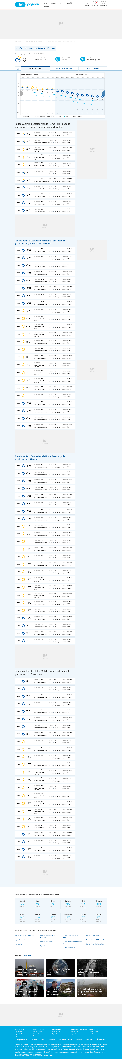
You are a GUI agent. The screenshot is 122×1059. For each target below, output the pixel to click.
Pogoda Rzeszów (56, 1034)
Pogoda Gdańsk (56, 1029)
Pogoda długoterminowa (64, 68)
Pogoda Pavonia (44, 946)
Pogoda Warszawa (94, 1034)
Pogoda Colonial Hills (69, 948)
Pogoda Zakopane (38, 1036)
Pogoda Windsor (19, 944)
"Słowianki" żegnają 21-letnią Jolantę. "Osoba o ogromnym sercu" (89, 972)
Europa (53, 3)
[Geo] (53, 48)
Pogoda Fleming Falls (20, 940)
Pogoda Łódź (74, 1031)
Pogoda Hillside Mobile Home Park (24, 935)
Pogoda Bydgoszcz (38, 1029)
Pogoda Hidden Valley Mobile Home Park (71, 936)
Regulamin (79, 1039)
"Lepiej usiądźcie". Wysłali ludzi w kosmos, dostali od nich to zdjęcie (59, 972)
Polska (45, 3)
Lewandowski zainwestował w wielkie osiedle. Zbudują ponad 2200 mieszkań (59, 992)
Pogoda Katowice (94, 1029)
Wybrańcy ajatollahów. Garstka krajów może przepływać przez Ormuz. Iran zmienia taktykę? (28, 992)
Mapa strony (89, 1039)
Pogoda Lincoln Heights (92, 935)
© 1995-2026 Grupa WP (21, 1039)
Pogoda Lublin (56, 1031)
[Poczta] (87, 5)
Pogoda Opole (18, 1034)
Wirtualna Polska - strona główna (20, 4)
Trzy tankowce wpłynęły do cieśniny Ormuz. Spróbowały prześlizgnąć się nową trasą (27, 972)
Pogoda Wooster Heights (46, 941)
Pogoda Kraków (37, 1031)
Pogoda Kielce (19, 1031)
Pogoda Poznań (37, 1034)
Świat (61, 3)
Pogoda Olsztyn (93, 1031)
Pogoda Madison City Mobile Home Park (48, 936)
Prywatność (51, 1039)
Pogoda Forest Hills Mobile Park (95, 944)
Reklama (34, 1039)
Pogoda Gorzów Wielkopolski (79, 1029)
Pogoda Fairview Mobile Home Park (96, 940)
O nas (42, 1039)
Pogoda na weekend (92, 68)
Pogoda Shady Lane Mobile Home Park (72, 942)
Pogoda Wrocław (19, 1036)
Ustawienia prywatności (65, 1039)
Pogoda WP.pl (19, 41)
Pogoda (33, 4)
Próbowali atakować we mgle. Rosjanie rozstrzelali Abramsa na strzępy (90, 992)
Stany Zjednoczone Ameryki (33, 41)
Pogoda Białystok (19, 1029)
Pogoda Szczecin (75, 1034)
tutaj (51, 1055)
